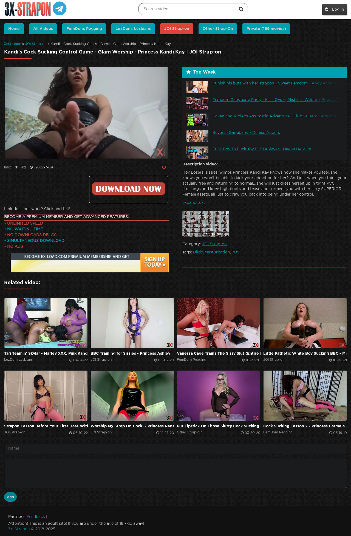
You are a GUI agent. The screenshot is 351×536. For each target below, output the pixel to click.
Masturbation (217, 252)
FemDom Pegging (191, 359)
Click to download (128, 188)
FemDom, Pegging (84, 28)
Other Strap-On (218, 28)
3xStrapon (12, 44)
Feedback (36, 516)
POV (235, 252)
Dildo (198, 252)
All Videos (43, 28)
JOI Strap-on (35, 44)
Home (14, 28)
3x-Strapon (19, 529)
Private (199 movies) (266, 28)
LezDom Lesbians (18, 359)
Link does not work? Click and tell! (37, 209)
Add (10, 497)
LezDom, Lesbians (133, 28)
